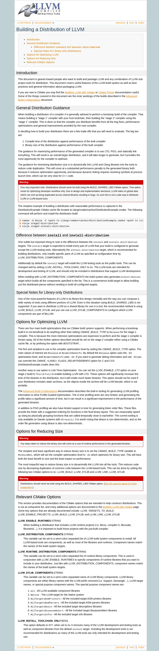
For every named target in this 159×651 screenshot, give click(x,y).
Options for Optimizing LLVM (42, 54)
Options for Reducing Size (41, 58)
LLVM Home (24, 22)
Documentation (43, 22)
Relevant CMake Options (41, 62)
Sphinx (137, 648)
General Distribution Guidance (43, 43)
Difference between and (67, 47)
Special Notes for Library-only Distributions (57, 50)
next (131, 22)
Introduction (33, 39)
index (141, 22)
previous (120, 22)
